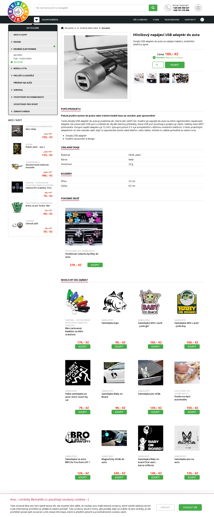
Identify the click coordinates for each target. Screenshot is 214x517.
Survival (18, 90)
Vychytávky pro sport (26, 104)
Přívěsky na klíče (23, 82)
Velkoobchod (172, 19)
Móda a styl (20, 68)
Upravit (165, 509)
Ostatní (18, 62)
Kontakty (190, 19)
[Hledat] (153, 8)
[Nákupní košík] (198, 7)
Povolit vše (190, 509)
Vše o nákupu (140, 19)
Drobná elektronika (25, 49)
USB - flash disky (23, 58)
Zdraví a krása (22, 111)
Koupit (175, 64)
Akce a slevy (20, 34)
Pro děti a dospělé (24, 75)
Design (17, 41)
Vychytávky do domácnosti (29, 97)
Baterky (18, 55)
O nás (156, 19)
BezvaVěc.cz (70, 28)
